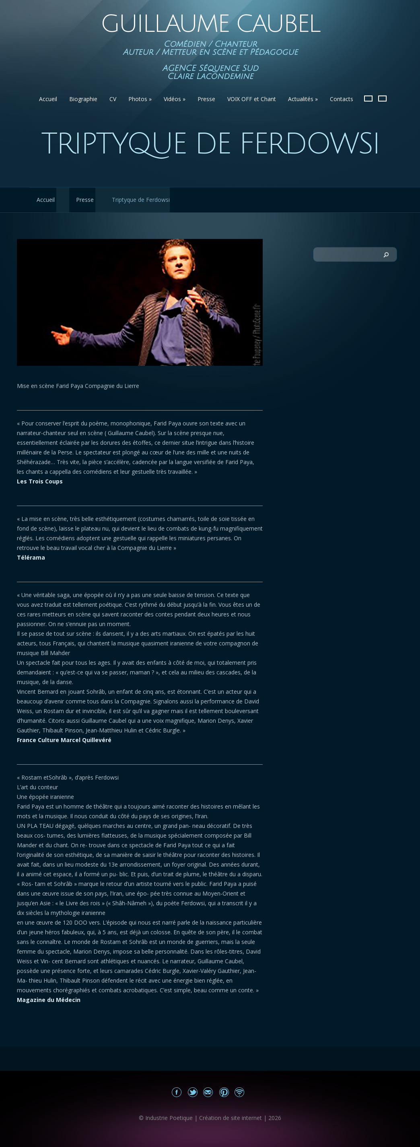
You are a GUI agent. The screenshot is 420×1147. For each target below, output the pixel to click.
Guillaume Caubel (210, 24)
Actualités (303, 99)
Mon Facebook (177, 1092)
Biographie (83, 99)
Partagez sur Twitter (192, 1092)
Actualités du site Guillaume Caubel (240, 1092)
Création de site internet (230, 1118)
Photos (140, 99)
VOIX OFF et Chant (251, 99)
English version (382, 98)
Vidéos (174, 99)
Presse (206, 99)
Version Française (368, 98)
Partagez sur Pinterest (224, 1092)
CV (112, 99)
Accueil (48, 99)
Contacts (341, 99)
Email (208, 1092)
